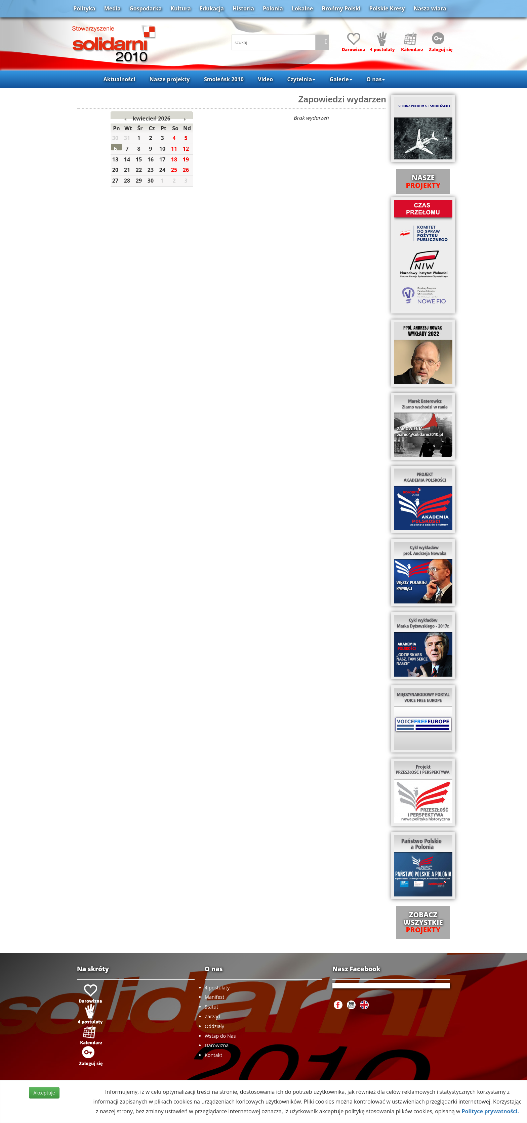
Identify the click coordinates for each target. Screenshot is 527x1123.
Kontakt (213, 1055)
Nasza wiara (429, 8)
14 (129, 160)
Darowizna (217, 1045)
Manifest (214, 997)
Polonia (273, 8)
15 (141, 160)
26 (188, 171)
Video (265, 79)
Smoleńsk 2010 (224, 79)
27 (117, 181)
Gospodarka (145, 8)
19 (188, 160)
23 (153, 171)
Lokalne (302, 8)
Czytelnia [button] (301, 79)
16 (153, 160)
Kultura (180, 8)
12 (188, 149)
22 (141, 171)
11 (176, 149)
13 (117, 160)
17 (164, 160)
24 (164, 171)
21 (129, 171)
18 (176, 160)
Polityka (84, 8)
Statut (211, 1007)
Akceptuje (44, 1092)
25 (176, 171)
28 (129, 181)
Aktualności (119, 79)
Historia (243, 8)
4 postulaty (217, 987)
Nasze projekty (170, 79)
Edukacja (212, 8)
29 (141, 181)
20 (117, 171)
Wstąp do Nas (220, 1036)
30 (153, 181)
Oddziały (214, 1026)
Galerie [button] (341, 79)
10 (164, 149)
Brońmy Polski (341, 8)
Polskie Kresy (387, 8)
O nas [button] (375, 79)
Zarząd (212, 1016)
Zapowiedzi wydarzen (342, 99)
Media (112, 8)
